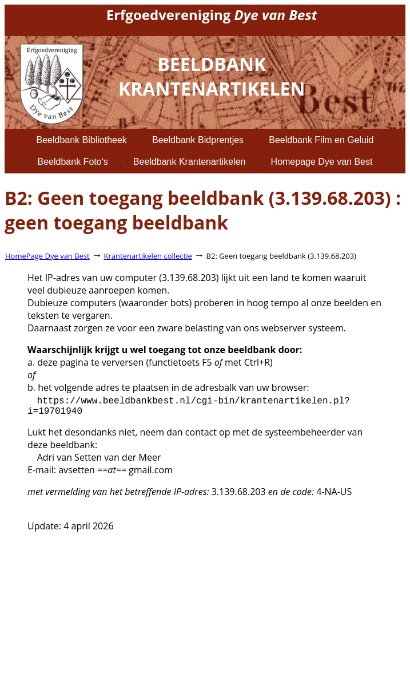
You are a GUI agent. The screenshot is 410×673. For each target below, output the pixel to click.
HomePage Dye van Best (47, 256)
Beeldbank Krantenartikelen (189, 162)
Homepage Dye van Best (322, 162)
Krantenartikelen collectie (148, 256)
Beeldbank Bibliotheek (82, 140)
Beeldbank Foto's (73, 162)
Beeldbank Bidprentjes (198, 140)
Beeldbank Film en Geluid (321, 140)
